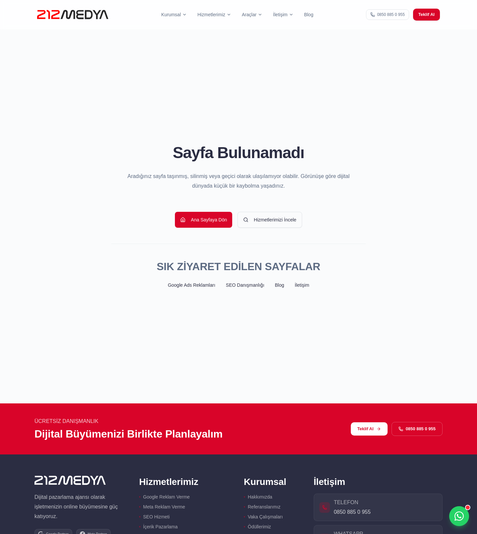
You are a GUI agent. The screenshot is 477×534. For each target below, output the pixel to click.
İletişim (302, 285)
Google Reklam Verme (164, 497)
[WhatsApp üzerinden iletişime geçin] (459, 516)
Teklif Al (426, 14)
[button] (174, 15)
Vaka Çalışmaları (263, 516)
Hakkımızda (258, 497)
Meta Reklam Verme (162, 506)
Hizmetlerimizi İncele (269, 219)
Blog (308, 14)
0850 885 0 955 (417, 428)
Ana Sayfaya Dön (203, 219)
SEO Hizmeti (154, 516)
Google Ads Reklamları (191, 285)
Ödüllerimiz (257, 526)
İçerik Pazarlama (158, 526)
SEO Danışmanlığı (245, 285)
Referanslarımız (262, 506)
